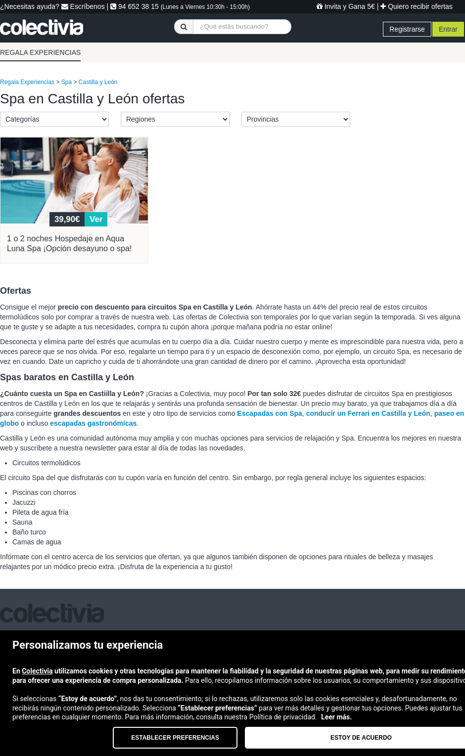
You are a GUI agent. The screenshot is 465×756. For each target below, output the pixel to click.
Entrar (448, 29)
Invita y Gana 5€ (346, 6)
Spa (66, 82)
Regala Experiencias (27, 82)
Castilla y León (98, 82)
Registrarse (407, 29)
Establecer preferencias (175, 737)
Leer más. (336, 717)
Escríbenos (83, 6)
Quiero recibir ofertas (416, 6)
